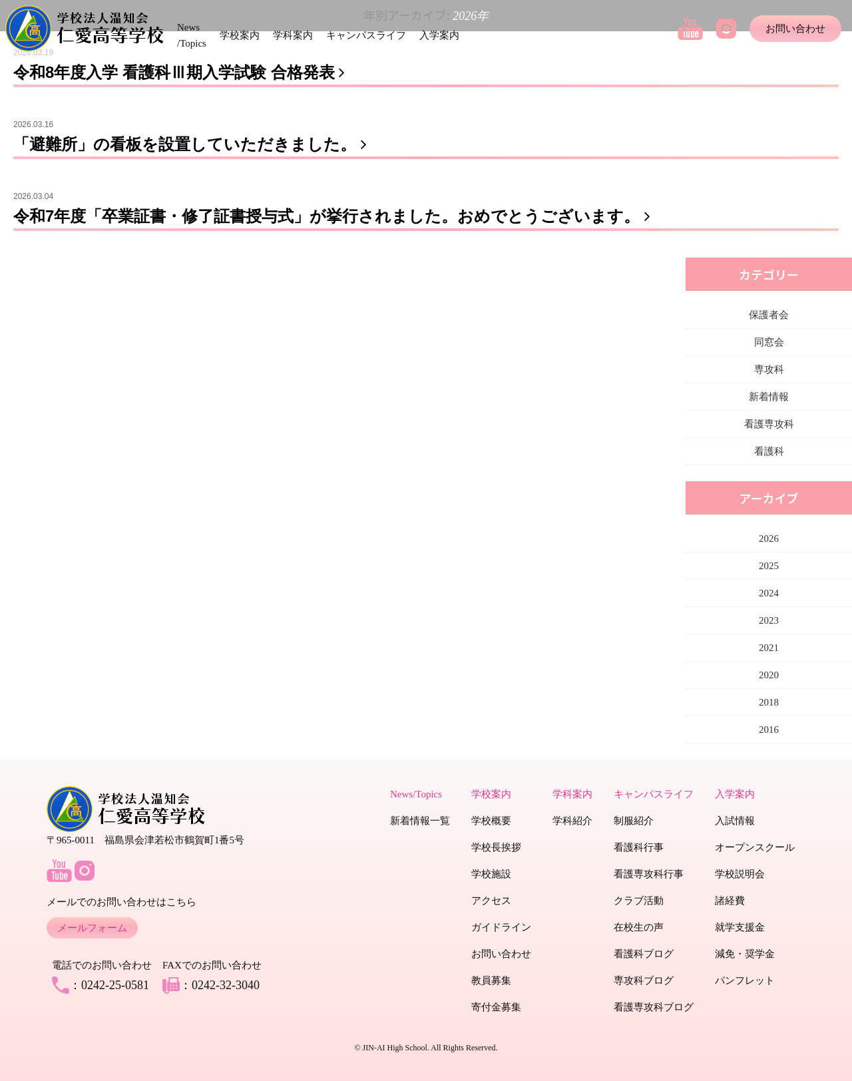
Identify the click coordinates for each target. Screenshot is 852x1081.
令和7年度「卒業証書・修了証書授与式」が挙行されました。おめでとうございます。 (334, 216)
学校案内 (240, 35)
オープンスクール (755, 847)
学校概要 (491, 820)
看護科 (769, 451)
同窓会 (769, 342)
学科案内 (293, 35)
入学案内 (439, 35)
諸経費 (730, 900)
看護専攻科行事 (649, 874)
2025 (769, 565)
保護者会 (769, 315)
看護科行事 (639, 847)
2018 (769, 702)
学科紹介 (572, 820)
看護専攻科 (769, 424)
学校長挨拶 (496, 847)
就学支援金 (740, 927)
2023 (769, 620)
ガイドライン (501, 927)
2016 (769, 729)
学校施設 (491, 874)
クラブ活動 (639, 900)
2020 (769, 675)
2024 (769, 593)
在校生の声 (639, 927)
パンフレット (745, 980)
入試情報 (735, 820)
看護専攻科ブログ (654, 1007)
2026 (769, 538)
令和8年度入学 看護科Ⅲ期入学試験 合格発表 (181, 72)
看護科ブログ (644, 954)
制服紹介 (634, 820)
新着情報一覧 (420, 820)
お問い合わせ (795, 28)
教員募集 (491, 980)
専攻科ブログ (644, 980)
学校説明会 (740, 874)
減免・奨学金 (745, 954)
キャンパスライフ (366, 35)
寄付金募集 (496, 1007)
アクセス (491, 900)
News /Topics (191, 35)
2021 (769, 647)
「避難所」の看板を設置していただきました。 (192, 144)
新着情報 (769, 396)
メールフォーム (92, 928)
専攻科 (769, 369)
